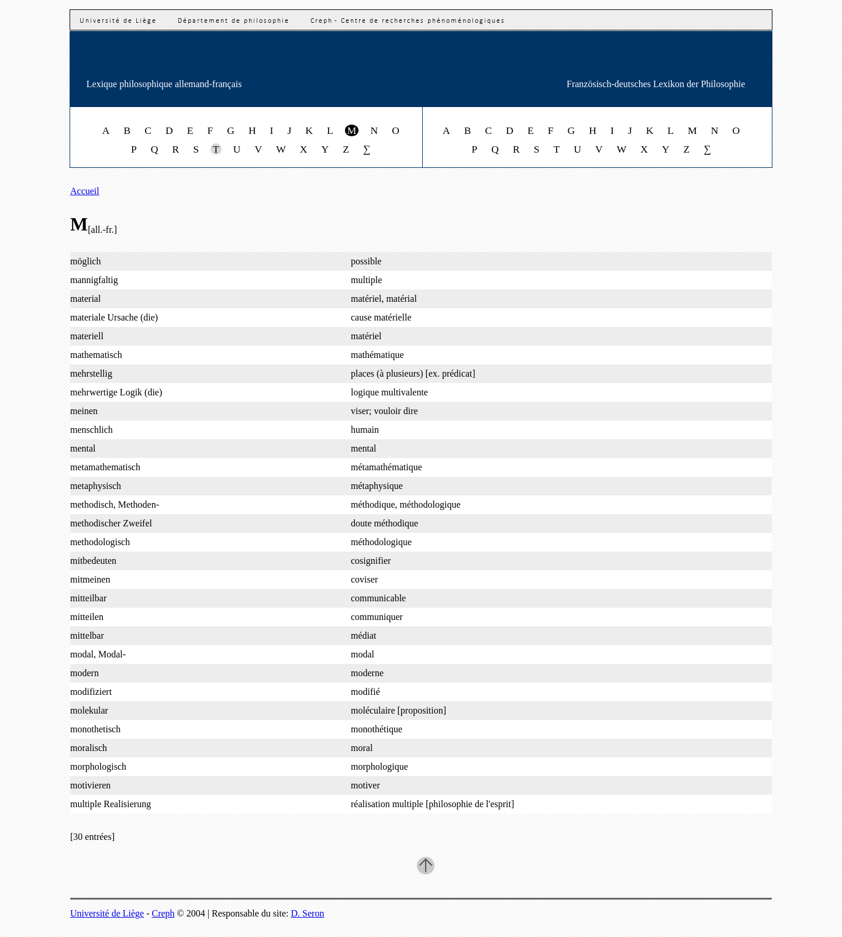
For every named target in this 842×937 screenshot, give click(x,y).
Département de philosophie (233, 21)
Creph (163, 913)
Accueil (84, 191)
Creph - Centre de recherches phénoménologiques (407, 21)
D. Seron (308, 913)
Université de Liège (118, 21)
